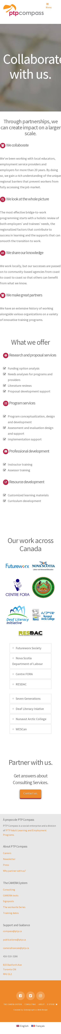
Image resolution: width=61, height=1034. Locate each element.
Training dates (11, 913)
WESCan (21, 729)
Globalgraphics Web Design (36, 1010)
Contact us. (30, 793)
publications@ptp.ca (14, 939)
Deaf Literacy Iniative (30, 709)
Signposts (8, 901)
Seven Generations (28, 698)
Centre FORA (24, 674)
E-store (52, 1004)
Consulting (9, 889)
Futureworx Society (28, 648)
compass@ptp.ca (12, 931)
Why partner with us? (14, 870)
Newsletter (9, 859)
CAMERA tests (10, 895)
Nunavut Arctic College (31, 719)
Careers (7, 853)
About (41, 1004)
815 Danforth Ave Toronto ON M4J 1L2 (12, 969)
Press (6, 865)
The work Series (14, 907)
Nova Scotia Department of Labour (27, 661)
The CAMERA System (13, 1004)
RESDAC (21, 684)
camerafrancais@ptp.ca (16, 948)
